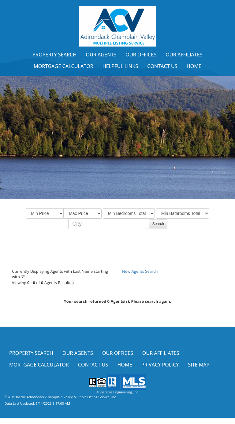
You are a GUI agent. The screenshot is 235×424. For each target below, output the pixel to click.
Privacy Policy (160, 364)
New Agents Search (140, 271)
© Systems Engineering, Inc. (117, 392)
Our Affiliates (184, 54)
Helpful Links (120, 66)
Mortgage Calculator (63, 66)
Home (194, 66)
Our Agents (101, 54)
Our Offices (140, 54)
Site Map (198, 364)
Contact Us (162, 66)
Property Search (54, 54)
